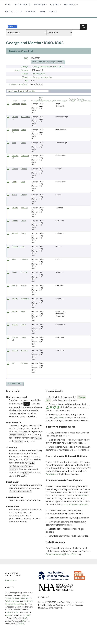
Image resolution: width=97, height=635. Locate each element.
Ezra (14, 363)
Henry (14, 182)
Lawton (24, 272)
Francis (15, 350)
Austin (23, 104)
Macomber (25, 117)
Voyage (24, 66)
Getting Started (22, 5)
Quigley (24, 195)
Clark (23, 182)
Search (52, 12)
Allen (23, 311)
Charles (15, 169)
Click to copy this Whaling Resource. (47, 62)
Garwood (25, 156)
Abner (14, 272)
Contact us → (11, 580)
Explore (55, 5)
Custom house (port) (18, 84)
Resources (31, 12)
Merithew (25, 298)
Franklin (15, 324)
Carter (23, 324)
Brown (23, 221)
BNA (24, 621)
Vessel (25, 77)
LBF (25, 618)
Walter (14, 285)
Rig (26, 80)
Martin (14, 195)
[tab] (28, 91)
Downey (24, 259)
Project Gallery (13, 12)
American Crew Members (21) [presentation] (21, 91)
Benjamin (16, 104)
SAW (29, 615)
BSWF (8, 615)
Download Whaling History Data (61, 554)
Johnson (24, 350)
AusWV (20, 624)
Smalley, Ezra (39, 73)
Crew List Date (21, 70)
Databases (41, 5)
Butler (23, 130)
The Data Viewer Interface (75, 504)
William (15, 208)
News (42, 12)
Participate (71, 5)
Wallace (24, 208)
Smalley (24, 363)
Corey (23, 233)
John (14, 143)
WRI (26, 58)
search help (14, 384)
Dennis (15, 221)
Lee (22, 246)
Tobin (23, 143)
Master (25, 73)
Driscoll (24, 169)
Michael (15, 233)
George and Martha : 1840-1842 (48, 66)
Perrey (24, 285)
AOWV (8, 612)
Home (8, 5)
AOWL (16, 612)
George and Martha (42, 77)
